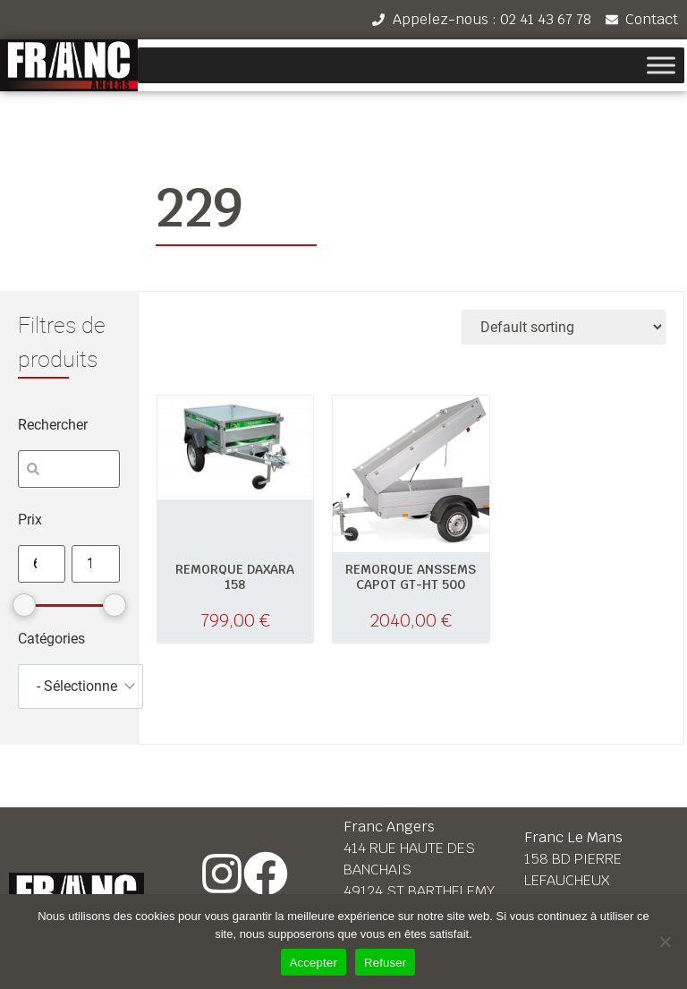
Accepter (313, 962)
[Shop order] (564, 327)
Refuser (385, 962)
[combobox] (80, 686)
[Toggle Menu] (661, 65)
